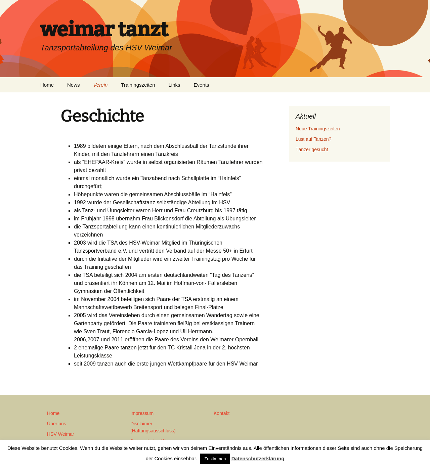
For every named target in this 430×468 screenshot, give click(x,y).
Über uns (56, 423)
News (73, 85)
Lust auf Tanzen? (313, 139)
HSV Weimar (60, 434)
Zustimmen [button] (215, 458)
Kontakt (221, 413)
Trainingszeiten (138, 85)
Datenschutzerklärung (258, 458)
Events (201, 85)
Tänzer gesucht (312, 149)
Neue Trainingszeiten (318, 128)
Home (47, 85)
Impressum (142, 413)
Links (174, 85)
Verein (100, 85)
